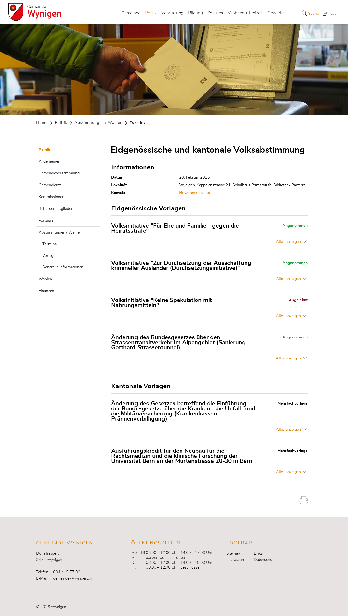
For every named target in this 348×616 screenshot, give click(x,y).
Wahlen (45, 279)
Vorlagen (50, 256)
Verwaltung (172, 13)
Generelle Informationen (62, 267)
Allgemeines (49, 161)
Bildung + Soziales (205, 13)
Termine (61, 243)
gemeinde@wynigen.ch (72, 578)
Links (258, 553)
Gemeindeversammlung (59, 173)
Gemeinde (130, 13)
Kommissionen (51, 197)
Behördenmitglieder (55, 209)
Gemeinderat (50, 185)
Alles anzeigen (288, 242)
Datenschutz (265, 560)
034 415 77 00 (66, 572)
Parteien (46, 220)
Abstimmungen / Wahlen (60, 232)
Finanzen (46, 291)
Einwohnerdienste (194, 193)
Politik (151, 13)
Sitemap (233, 553)
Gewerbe (276, 13)
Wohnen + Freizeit (245, 13)
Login (335, 13)
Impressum (235, 560)
